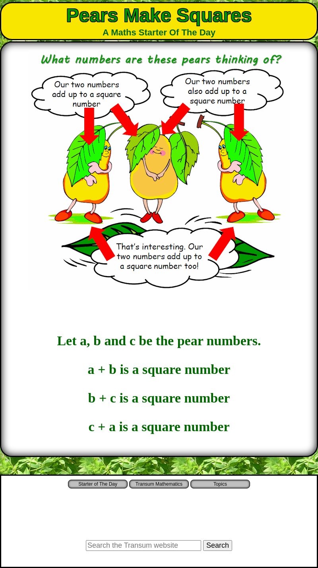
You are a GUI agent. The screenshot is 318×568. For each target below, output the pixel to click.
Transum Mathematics (159, 484)
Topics (220, 484)
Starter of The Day (97, 484)
